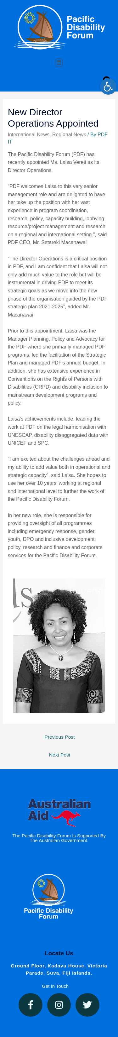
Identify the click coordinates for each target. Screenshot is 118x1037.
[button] (59, 62)
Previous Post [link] (60, 737)
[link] (108, 86)
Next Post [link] (59, 754)
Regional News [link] (69, 134)
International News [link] (29, 134)
